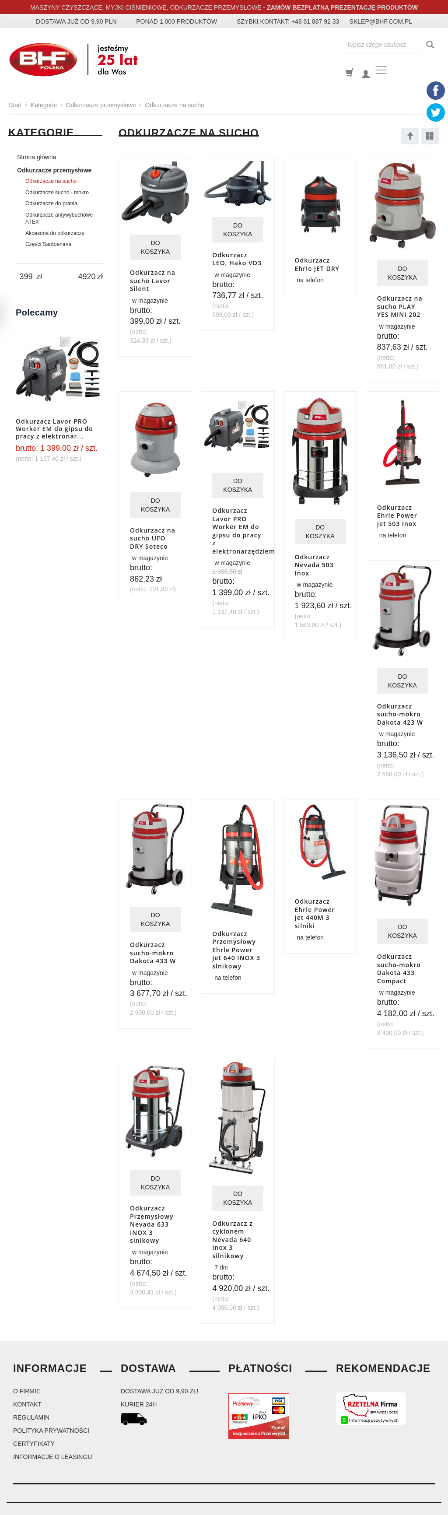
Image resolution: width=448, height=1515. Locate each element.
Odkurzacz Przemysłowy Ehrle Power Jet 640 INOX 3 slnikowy (236, 934)
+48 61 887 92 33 (315, 21)
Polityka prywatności (51, 1406)
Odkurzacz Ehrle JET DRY (317, 261)
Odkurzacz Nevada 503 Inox (314, 560)
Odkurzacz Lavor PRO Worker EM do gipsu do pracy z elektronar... (54, 428)
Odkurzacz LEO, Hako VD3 (237, 257)
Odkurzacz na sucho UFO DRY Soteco (152, 529)
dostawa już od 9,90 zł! (160, 1366)
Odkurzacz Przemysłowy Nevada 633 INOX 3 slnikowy (151, 1196)
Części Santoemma (48, 244)
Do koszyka (155, 246)
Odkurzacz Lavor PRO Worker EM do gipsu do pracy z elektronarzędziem (243, 521)
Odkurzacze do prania (51, 203)
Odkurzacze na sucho (51, 181)
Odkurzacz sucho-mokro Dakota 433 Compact (399, 948)
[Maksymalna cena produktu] (87, 277)
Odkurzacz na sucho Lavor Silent (152, 278)
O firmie (26, 1366)
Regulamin (31, 1392)
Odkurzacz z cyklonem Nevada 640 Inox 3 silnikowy (232, 1216)
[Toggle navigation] (381, 70)
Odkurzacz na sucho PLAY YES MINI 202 (400, 302)
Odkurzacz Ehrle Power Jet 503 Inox (397, 506)
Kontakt (27, 1379)
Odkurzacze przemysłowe (54, 170)
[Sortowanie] (410, 136)
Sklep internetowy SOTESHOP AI (405, 1506)
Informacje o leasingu (52, 1432)
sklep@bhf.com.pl (381, 21)
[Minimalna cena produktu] (26, 277)
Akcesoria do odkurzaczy (54, 233)
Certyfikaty (34, 1419)
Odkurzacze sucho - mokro (57, 192)
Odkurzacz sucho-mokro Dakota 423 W (400, 699)
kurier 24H (139, 1379)
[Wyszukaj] (430, 45)
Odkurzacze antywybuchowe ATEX (59, 218)
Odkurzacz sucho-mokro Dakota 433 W (153, 932)
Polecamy (37, 312)
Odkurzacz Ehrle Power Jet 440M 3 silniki (315, 893)
